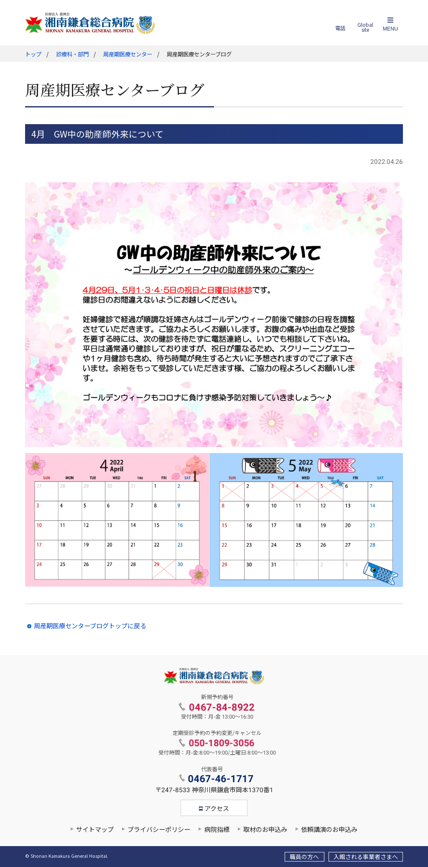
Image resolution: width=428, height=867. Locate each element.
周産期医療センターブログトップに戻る (90, 626)
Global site (365, 27)
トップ (33, 54)
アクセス (216, 809)
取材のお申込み (265, 830)
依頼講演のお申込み (329, 830)
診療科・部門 (72, 54)
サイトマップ (95, 830)
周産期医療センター (127, 54)
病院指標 (216, 830)
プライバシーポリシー (158, 830)
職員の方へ (304, 857)
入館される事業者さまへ (366, 857)
